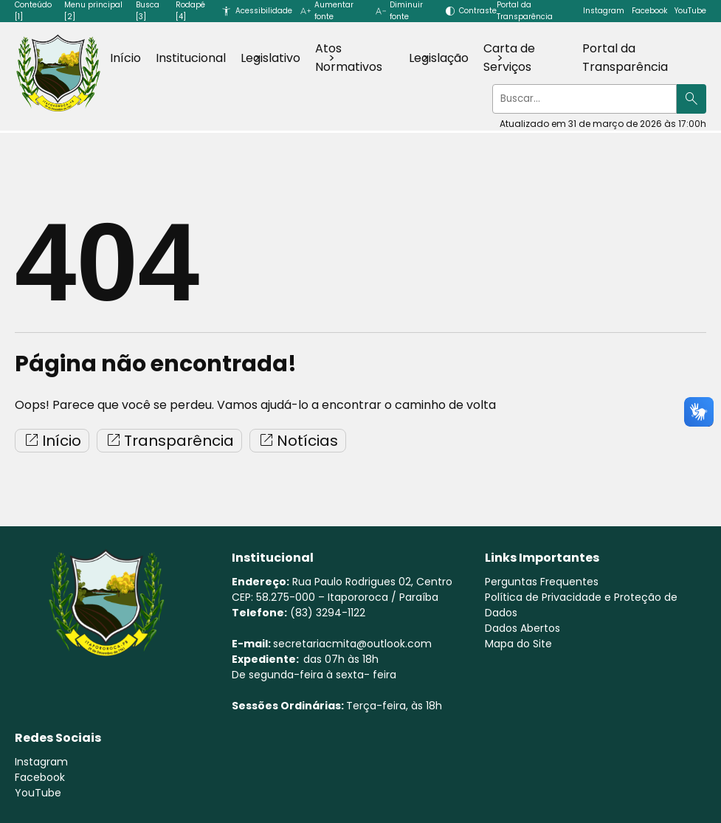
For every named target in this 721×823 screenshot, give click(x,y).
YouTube (690, 10)
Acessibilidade (263, 10)
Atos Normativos (348, 57)
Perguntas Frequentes (541, 581)
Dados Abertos (522, 628)
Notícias (298, 440)
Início (125, 57)
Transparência (169, 440)
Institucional (191, 57)
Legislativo (270, 57)
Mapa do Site (518, 643)
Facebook (649, 10)
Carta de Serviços (509, 57)
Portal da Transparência (625, 57)
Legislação (439, 57)
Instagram (603, 10)
